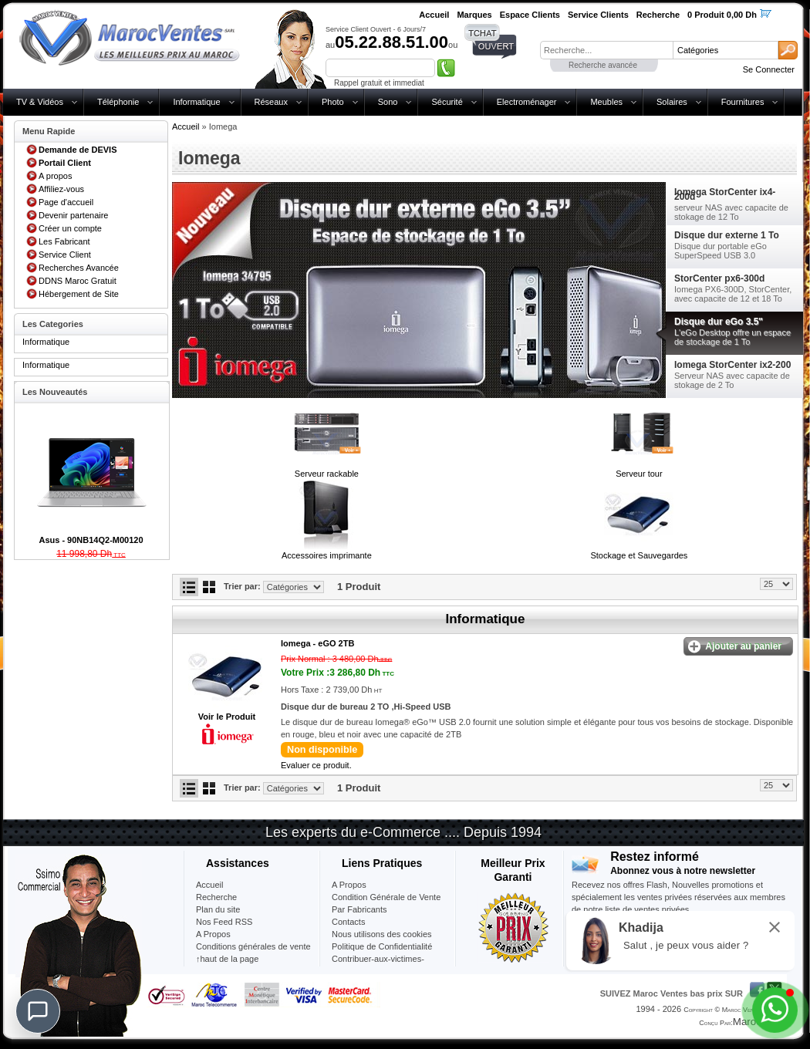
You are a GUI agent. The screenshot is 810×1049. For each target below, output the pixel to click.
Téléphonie (118, 101)
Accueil (185, 126)
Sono (388, 101)
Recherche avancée (603, 65)
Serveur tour (639, 473)
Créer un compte (70, 228)
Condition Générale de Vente (386, 897)
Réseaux (271, 101)
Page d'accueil (66, 202)
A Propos (349, 884)
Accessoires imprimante (327, 555)
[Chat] (37, 1011)
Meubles (606, 101)
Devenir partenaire (74, 215)
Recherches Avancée (79, 267)
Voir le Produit (226, 716)
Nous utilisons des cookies (382, 934)
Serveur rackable (327, 473)
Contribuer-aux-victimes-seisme (378, 965)
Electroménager (527, 101)
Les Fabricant (64, 241)
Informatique (196, 101)
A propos (55, 175)
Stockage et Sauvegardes (638, 555)
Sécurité (446, 101)
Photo (333, 101)
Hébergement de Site (79, 294)
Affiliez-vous (61, 189)
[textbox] (606, 50)
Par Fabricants (359, 909)
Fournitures (742, 101)
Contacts (348, 921)
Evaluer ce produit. (316, 765)
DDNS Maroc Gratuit (77, 280)
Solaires (671, 101)
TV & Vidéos (39, 101)
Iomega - (317, 643)
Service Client (65, 254)
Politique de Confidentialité (382, 946)
